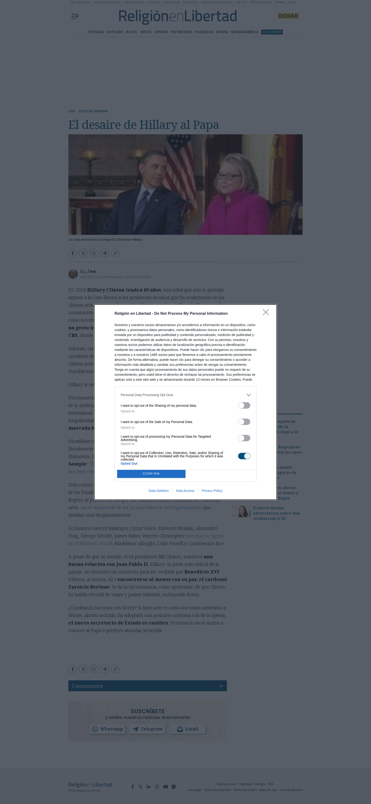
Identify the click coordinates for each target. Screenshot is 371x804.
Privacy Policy (212, 491)
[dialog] (185, 402)
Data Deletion (159, 491)
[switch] (244, 405)
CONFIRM (151, 474)
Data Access (185, 491)
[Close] (267, 313)
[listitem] (185, 395)
